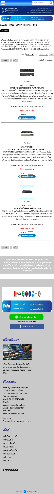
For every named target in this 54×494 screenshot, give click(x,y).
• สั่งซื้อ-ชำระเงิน (10, 436)
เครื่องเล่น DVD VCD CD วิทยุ (20, 25)
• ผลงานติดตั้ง (10, 450)
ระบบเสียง (3, 25)
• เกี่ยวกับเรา (9, 453)
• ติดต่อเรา (8, 457)
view (27, 82)
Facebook (10, 469)
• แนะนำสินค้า (9, 443)
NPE (35, 25)
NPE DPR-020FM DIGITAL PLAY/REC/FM (27, 88)
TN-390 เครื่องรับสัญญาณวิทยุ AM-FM (27, 208)
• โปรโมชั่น (8, 439)
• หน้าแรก (7, 460)
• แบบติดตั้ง (8, 446)
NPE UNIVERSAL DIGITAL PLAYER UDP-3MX (27, 149)
